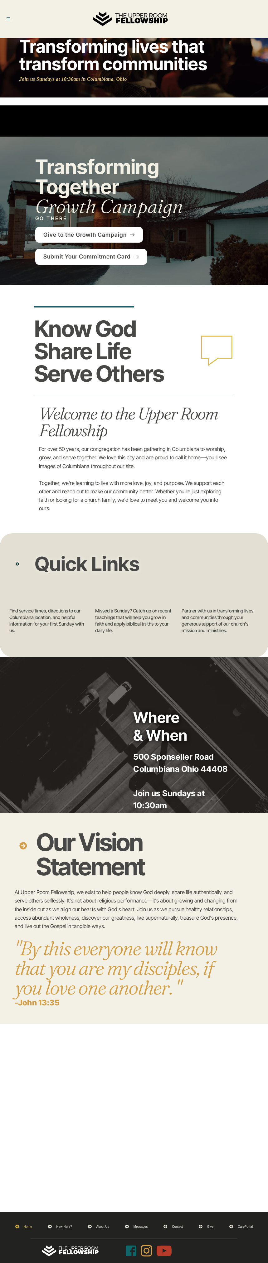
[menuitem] (23, 1226)
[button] (13, 19)
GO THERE (51, 218)
